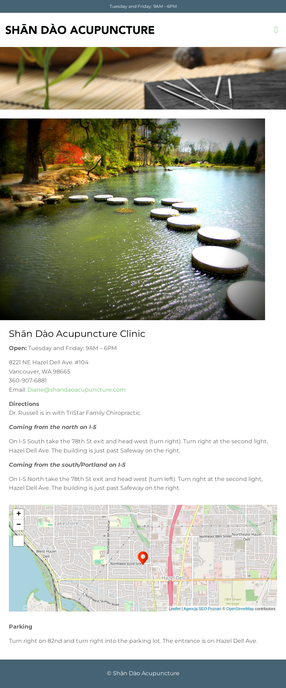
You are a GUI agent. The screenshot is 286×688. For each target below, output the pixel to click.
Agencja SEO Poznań (202, 609)
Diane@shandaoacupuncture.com (76, 389)
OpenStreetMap (240, 609)
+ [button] (18, 514)
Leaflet (175, 609)
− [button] (18, 525)
